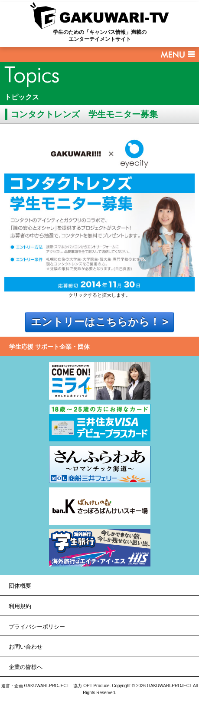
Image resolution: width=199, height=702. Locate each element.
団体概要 (20, 586)
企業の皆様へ (25, 667)
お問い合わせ (25, 646)
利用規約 (20, 606)
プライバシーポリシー (37, 626)
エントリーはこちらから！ (95, 322)
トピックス (21, 97)
